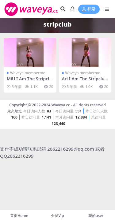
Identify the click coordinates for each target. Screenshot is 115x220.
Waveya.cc (60, 105)
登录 (89, 9)
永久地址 (14, 111)
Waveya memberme (27, 72)
